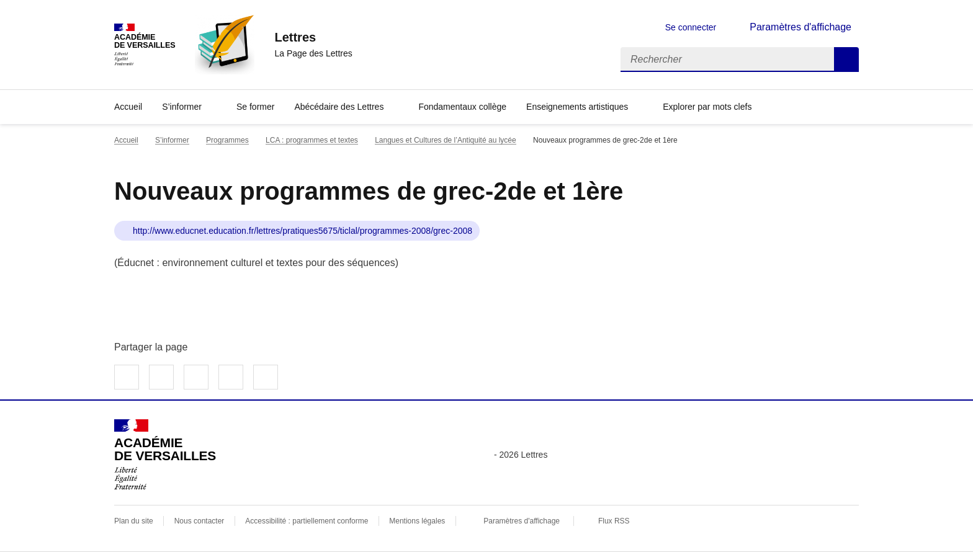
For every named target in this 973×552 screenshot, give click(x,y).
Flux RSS (614, 521)
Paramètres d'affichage (521, 521)
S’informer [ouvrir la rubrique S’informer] (172, 140)
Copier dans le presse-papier (265, 377)
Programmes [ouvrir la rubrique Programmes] (227, 140)
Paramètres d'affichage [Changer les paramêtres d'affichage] (800, 27)
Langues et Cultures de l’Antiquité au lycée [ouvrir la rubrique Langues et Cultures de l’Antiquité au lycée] (445, 140)
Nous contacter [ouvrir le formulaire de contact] (199, 521)
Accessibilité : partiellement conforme (306, 521)
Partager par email (230, 377)
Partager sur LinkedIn (196, 377)
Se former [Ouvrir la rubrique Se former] (255, 107)
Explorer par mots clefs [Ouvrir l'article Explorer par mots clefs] (707, 107)
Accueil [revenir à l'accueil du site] (126, 140)
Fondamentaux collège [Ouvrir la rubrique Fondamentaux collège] (462, 107)
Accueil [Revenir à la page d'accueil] (128, 107)
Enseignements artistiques (577, 107)
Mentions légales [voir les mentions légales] (417, 521)
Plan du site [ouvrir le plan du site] (133, 521)
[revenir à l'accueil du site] (313, 37)
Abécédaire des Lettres (338, 107)
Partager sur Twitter (161, 377)
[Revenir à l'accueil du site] (165, 454)
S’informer (182, 107)
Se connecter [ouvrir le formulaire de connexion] (691, 27)
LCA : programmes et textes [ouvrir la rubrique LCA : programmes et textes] (312, 140)
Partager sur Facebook (126, 377)
